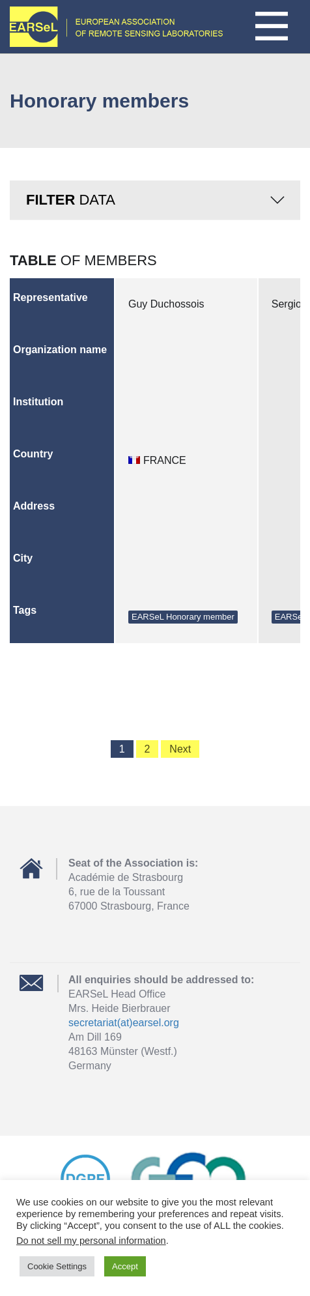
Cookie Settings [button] (57, 1266)
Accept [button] (125, 1266)
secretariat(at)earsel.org (123, 1022)
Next (180, 749)
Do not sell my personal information (91, 1240)
